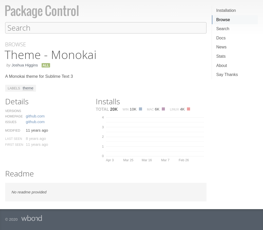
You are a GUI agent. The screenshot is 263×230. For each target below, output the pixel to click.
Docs (221, 38)
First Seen (14, 144)
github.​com (35, 116)
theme (28, 88)
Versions (13, 111)
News (221, 47)
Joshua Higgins (25, 65)
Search (222, 29)
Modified (12, 130)
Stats (221, 56)
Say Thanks (227, 74)
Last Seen (13, 138)
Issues (10, 122)
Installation (226, 10)
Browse (223, 20)
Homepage (14, 116)
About (221, 65)
